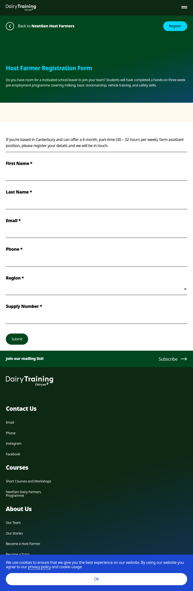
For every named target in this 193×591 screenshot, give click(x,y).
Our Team (13, 522)
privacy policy (39, 566)
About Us (19, 509)
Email (10, 422)
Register (175, 26)
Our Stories (14, 533)
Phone (11, 433)
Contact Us (21, 408)
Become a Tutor (17, 554)
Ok (96, 579)
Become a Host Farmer (23, 543)
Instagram (13, 443)
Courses (17, 467)
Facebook (13, 454)
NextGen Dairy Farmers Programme (23, 494)
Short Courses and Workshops (28, 481)
